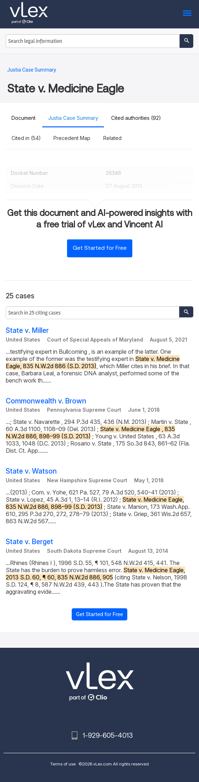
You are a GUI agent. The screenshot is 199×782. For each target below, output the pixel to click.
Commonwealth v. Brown (46, 401)
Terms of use (63, 763)
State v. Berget (29, 542)
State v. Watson (31, 471)
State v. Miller (27, 330)
